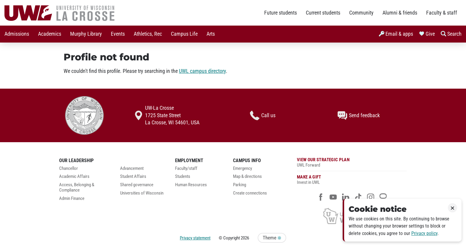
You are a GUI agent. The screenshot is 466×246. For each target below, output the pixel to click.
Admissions (16, 34)
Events (118, 34)
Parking (239, 184)
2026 (245, 238)
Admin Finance (71, 198)
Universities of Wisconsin (141, 193)
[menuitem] (17, 34)
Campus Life (184, 34)
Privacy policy (424, 233)
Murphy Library (86, 34)
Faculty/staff (186, 168)
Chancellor (68, 168)
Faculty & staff (441, 13)
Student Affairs (133, 176)
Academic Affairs (74, 176)
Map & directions (247, 176)
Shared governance (136, 184)
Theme (272, 238)
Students (182, 176)
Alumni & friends (399, 13)
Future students (280, 13)
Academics (49, 34)
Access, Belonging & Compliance (76, 187)
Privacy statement (195, 238)
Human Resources (191, 184)
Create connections (250, 193)
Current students (323, 13)
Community (361, 13)
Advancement (132, 168)
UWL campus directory (202, 71)
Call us (262, 115)
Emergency (242, 168)
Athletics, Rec (148, 34)
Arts (211, 34)
